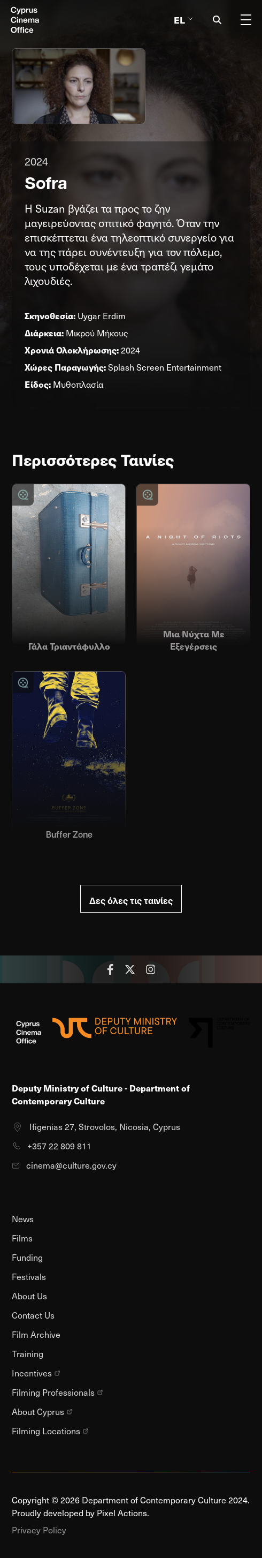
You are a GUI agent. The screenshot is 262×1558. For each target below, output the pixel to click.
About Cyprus (42, 1411)
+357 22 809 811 (51, 1145)
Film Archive (36, 1334)
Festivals (29, 1276)
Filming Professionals (57, 1392)
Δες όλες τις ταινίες (131, 900)
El (184, 19)
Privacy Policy (39, 1530)
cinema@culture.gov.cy (64, 1165)
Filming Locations (50, 1431)
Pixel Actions (122, 1512)
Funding (27, 1257)
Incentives (36, 1373)
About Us (29, 1295)
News (23, 1218)
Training (27, 1353)
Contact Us (33, 1315)
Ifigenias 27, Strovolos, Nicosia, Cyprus (96, 1127)
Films (22, 1238)
